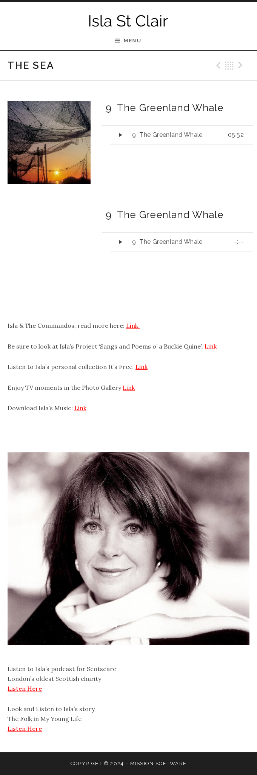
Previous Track (217, 65)
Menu (133, 40)
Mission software (158, 763)
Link (133, 325)
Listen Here (25, 688)
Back (229, 65)
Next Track (241, 65)
